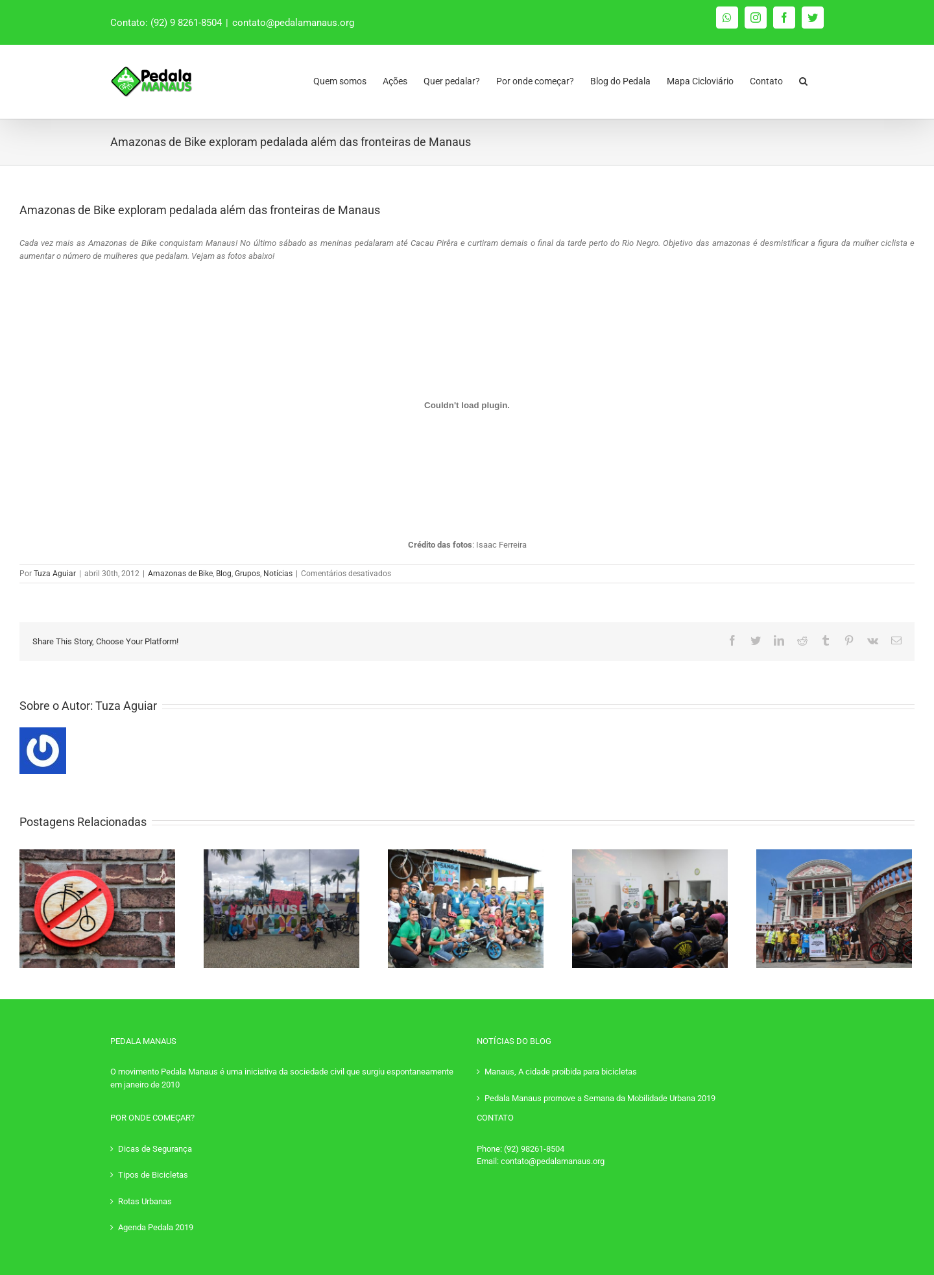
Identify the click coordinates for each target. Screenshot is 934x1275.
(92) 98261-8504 (534, 1149)
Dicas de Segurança (155, 1149)
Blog (224, 573)
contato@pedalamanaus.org (293, 23)
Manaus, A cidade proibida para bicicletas (561, 1071)
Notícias (278, 573)
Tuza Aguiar (55, 573)
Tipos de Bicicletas (153, 1175)
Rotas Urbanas (145, 1201)
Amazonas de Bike (180, 573)
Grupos (247, 573)
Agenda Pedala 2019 (155, 1227)
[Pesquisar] (803, 77)
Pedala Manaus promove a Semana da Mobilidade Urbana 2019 (600, 1098)
